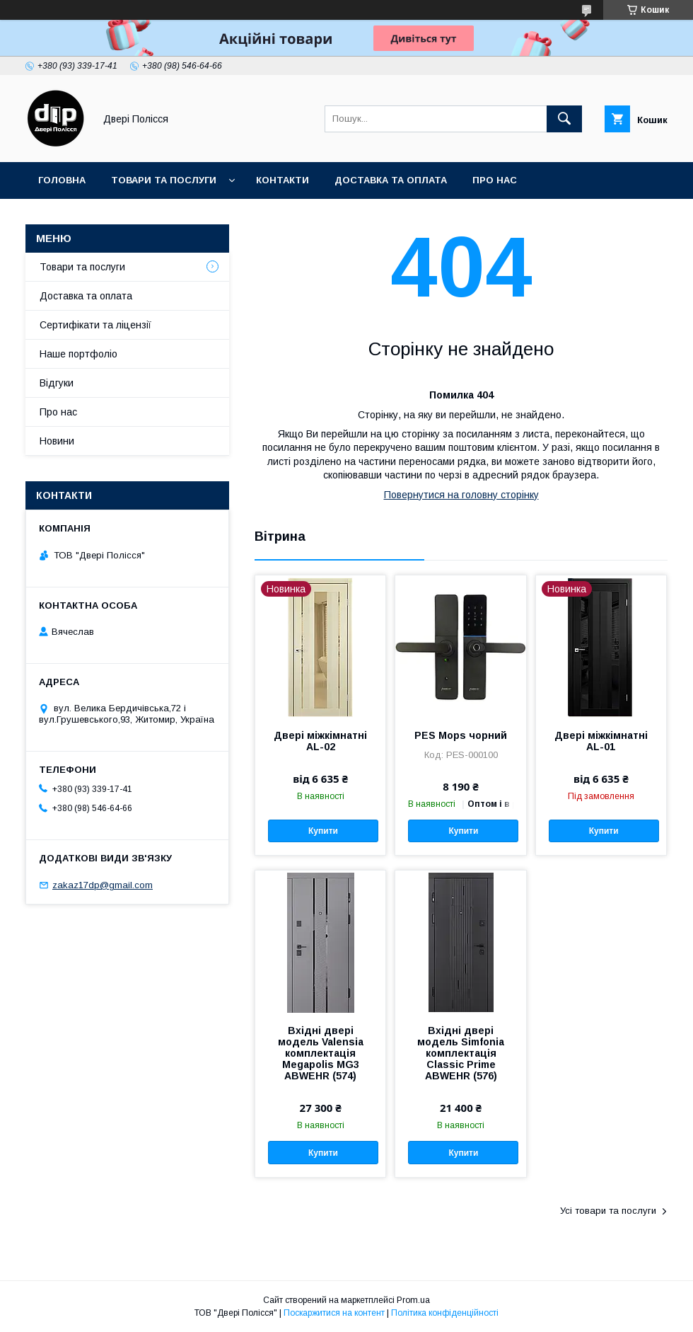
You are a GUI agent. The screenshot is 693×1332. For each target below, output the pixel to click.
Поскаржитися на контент (334, 1313)
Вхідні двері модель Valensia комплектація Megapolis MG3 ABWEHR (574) (320, 1053)
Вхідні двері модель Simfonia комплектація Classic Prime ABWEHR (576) (460, 1053)
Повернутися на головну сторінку (461, 494)
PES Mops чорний (460, 735)
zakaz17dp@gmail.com (102, 885)
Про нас (494, 180)
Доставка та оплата (390, 180)
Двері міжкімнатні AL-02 (320, 741)
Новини (57, 441)
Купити (323, 831)
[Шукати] (564, 118)
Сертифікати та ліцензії (95, 325)
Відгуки (57, 383)
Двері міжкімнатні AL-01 (601, 741)
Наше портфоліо (78, 354)
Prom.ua (413, 1300)
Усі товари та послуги (608, 1210)
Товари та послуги (163, 180)
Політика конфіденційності (445, 1313)
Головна (62, 180)
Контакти (282, 180)
